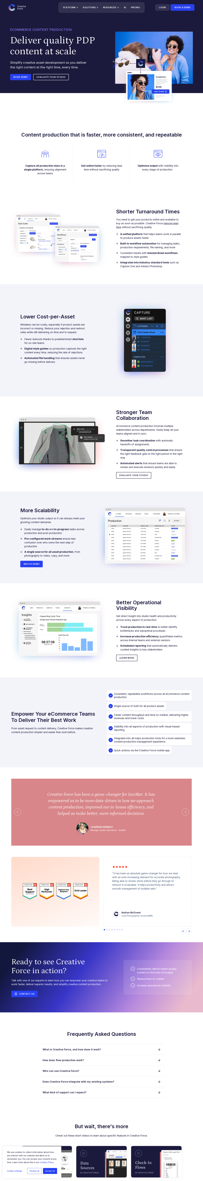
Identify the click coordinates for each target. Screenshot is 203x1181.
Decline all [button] (34, 1171)
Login (162, 7)
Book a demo (182, 7)
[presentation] (183, 931)
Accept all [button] (50, 1171)
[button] (104, 930)
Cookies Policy (47, 1162)
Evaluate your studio (51, 77)
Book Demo (21, 77)
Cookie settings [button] (14, 1171)
